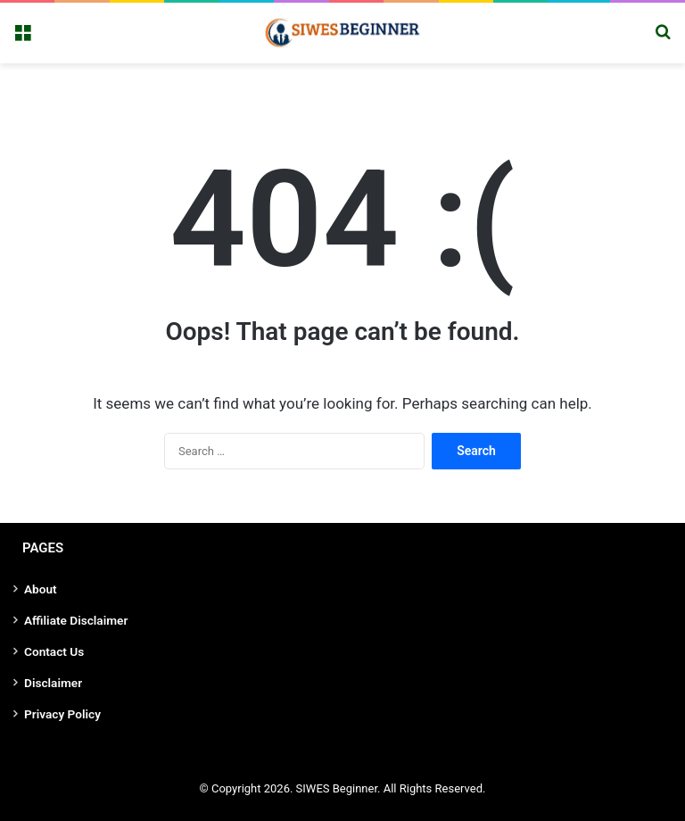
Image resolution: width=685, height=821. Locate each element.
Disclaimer (53, 683)
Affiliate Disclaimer (76, 620)
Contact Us (54, 651)
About (40, 589)
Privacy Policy (62, 714)
